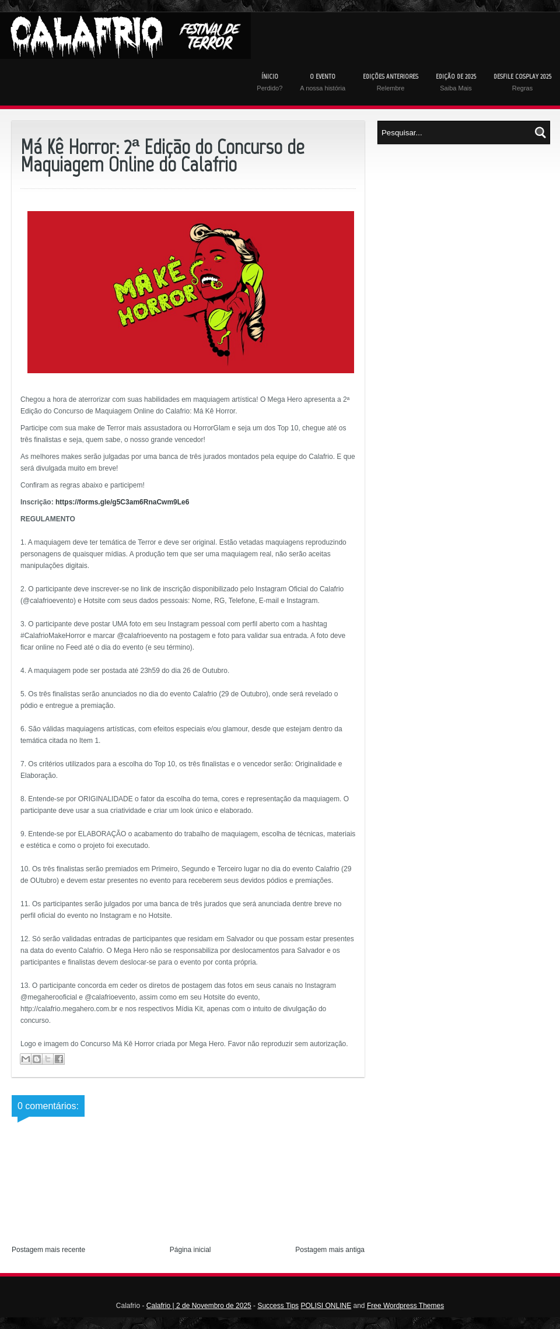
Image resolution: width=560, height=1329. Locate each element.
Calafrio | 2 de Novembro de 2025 (198, 1306)
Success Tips (278, 1306)
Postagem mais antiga (330, 1250)
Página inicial (190, 1250)
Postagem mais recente (48, 1250)
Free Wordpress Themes (405, 1306)
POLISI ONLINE (325, 1306)
